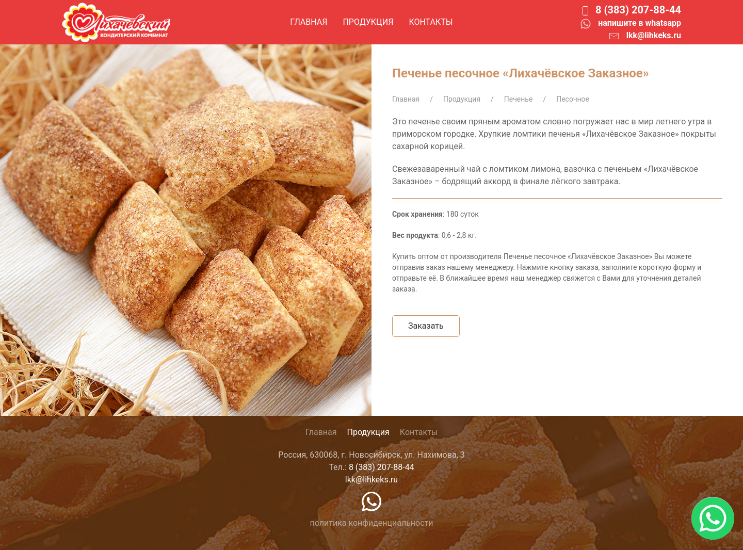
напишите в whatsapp (639, 23)
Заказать (426, 326)
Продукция (368, 22)
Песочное (572, 99)
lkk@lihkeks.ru (653, 35)
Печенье (518, 99)
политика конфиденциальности (371, 523)
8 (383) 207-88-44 (638, 10)
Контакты (431, 22)
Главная (308, 22)
